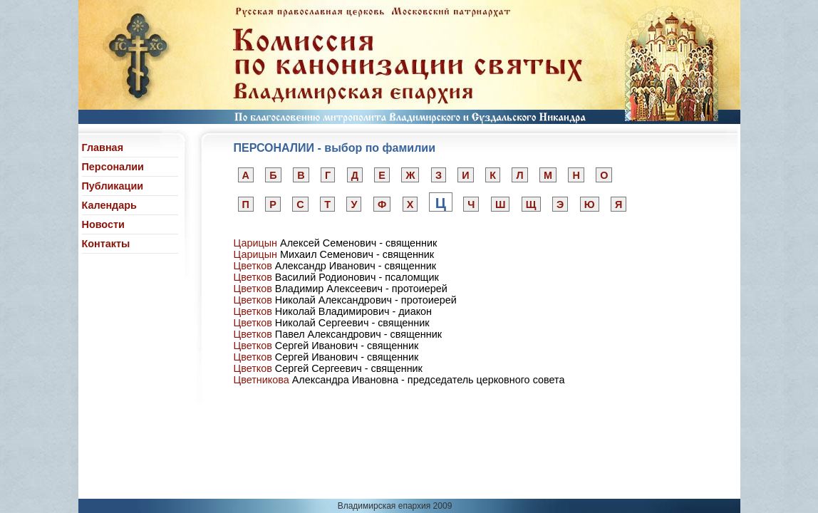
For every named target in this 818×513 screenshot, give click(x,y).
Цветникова (261, 379)
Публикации (113, 186)
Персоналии (113, 166)
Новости (103, 224)
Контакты (106, 243)
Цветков (253, 265)
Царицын (256, 243)
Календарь (109, 205)
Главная (103, 147)
